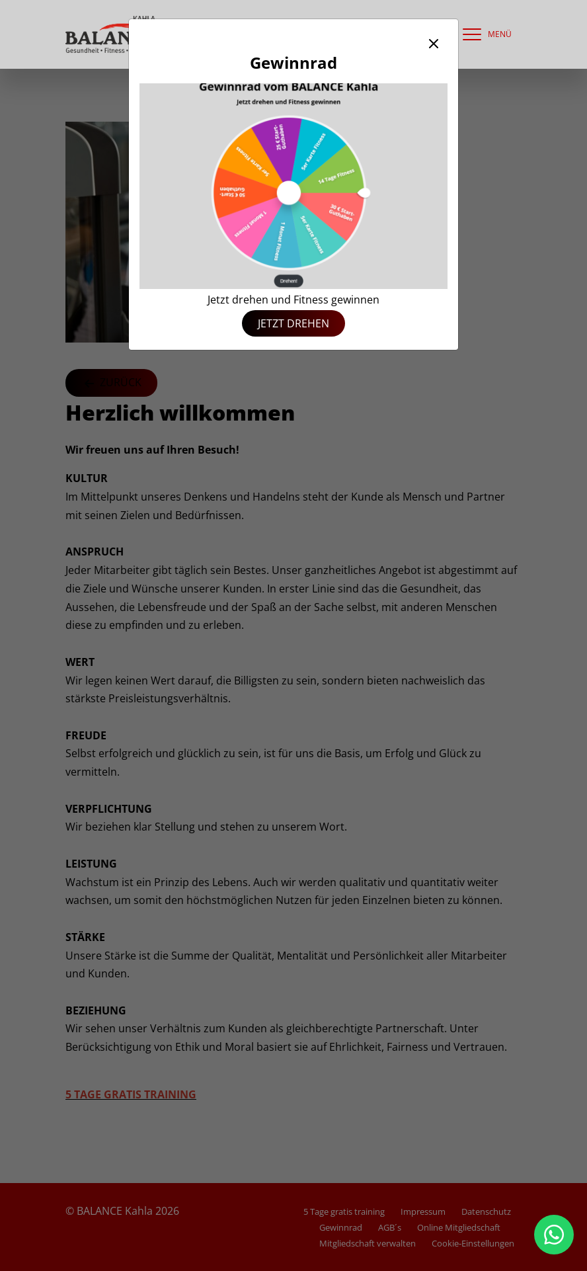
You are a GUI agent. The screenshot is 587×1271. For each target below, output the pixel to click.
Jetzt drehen (293, 323)
